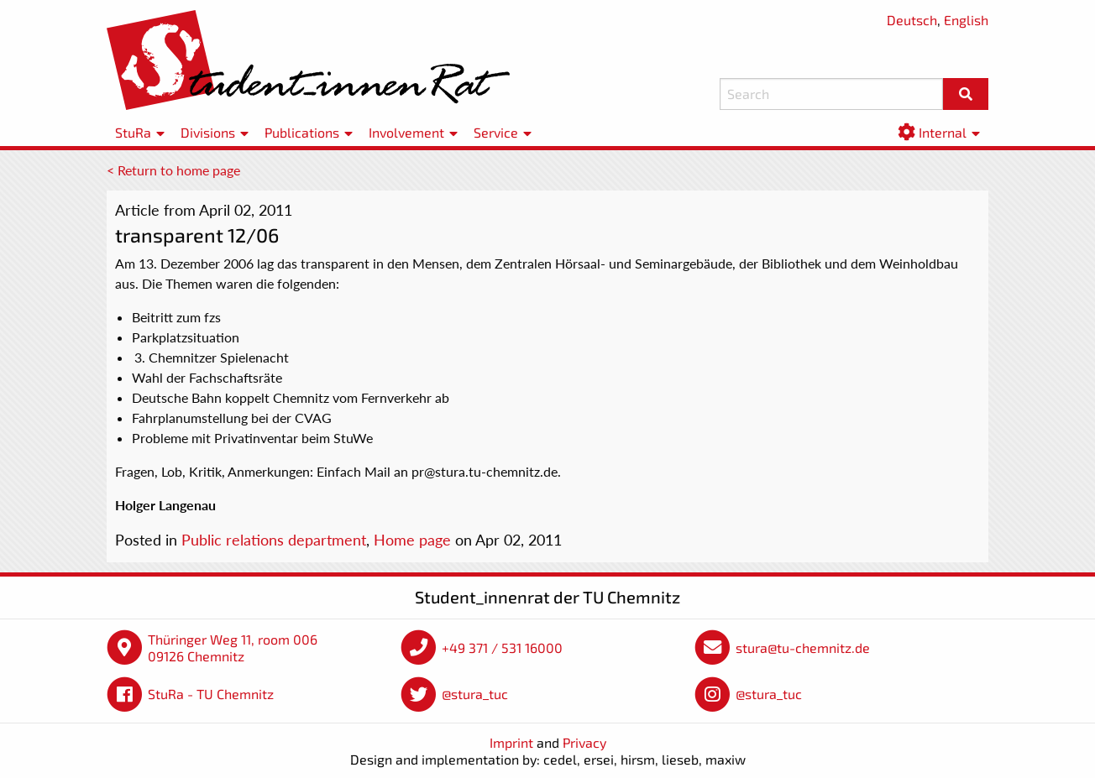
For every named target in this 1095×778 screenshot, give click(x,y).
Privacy (584, 742)
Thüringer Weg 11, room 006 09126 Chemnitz (232, 647)
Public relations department (273, 539)
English (966, 20)
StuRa (133, 132)
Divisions (208, 132)
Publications (302, 132)
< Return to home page (173, 170)
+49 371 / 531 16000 (502, 647)
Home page (412, 539)
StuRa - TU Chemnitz (211, 694)
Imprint (511, 742)
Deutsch (912, 20)
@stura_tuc (475, 694)
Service (496, 132)
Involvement (406, 132)
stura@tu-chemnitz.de (803, 647)
